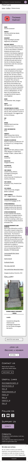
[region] (14, 453)
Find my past (15, 250)
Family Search (8, 258)
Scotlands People (9, 262)
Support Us (6, 400)
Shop (4, 403)
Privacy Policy (22, 455)
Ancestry (6, 250)
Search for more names (14, 339)
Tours (4, 388)
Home (3, 8)
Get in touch (7, 372)
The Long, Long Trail (9, 266)
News (4, 397)
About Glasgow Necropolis (10, 383)
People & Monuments (9, 391)
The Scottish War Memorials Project (13, 269)
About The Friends (8, 386)
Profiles (8, 8)
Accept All (14, 458)
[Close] (26, 446)
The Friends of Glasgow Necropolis (11, 2)
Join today (14, 355)
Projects (5, 394)
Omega (14, 200)
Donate (8, 426)
